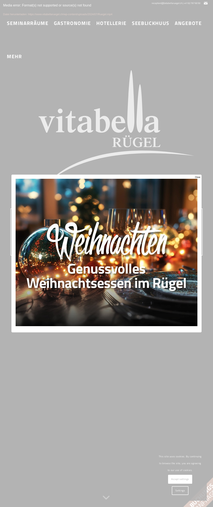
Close (197, 177)
